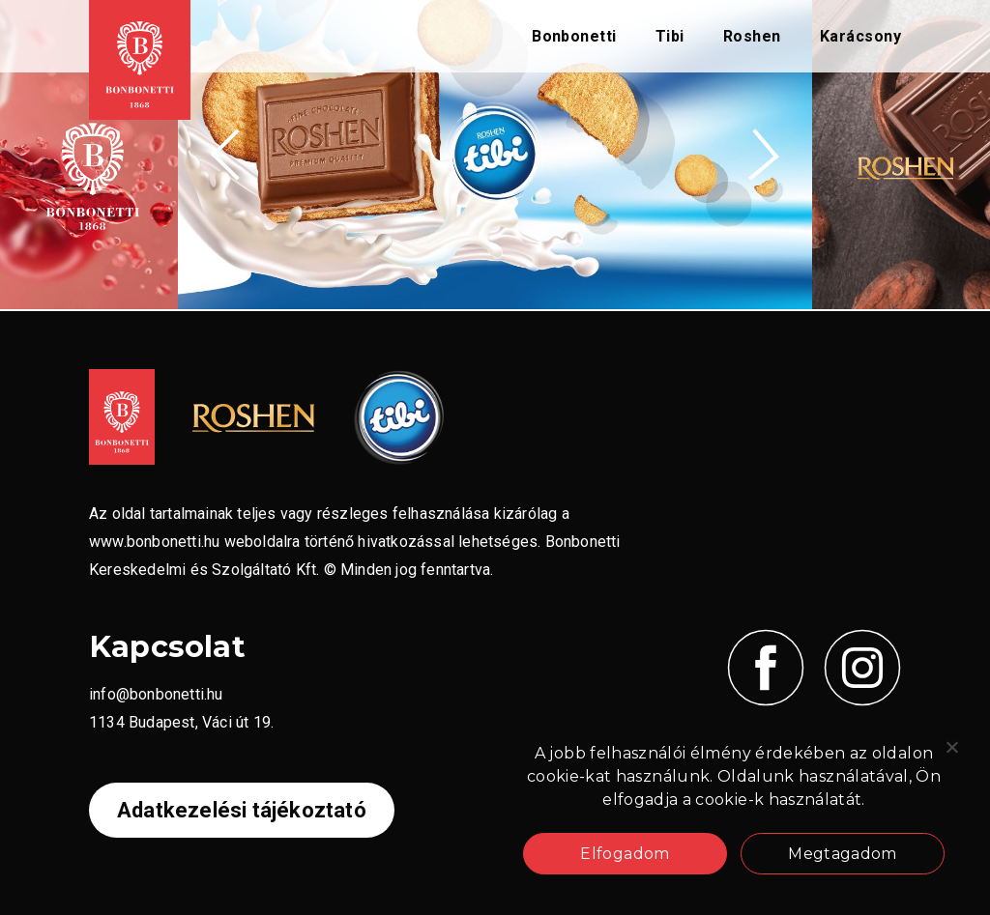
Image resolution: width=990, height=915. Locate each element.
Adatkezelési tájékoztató (241, 810)
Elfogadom (624, 853)
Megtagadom (842, 853)
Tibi (669, 36)
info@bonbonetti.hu (156, 694)
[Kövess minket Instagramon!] (862, 667)
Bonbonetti (574, 36)
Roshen (752, 36)
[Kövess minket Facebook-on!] (765, 667)
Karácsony (860, 36)
